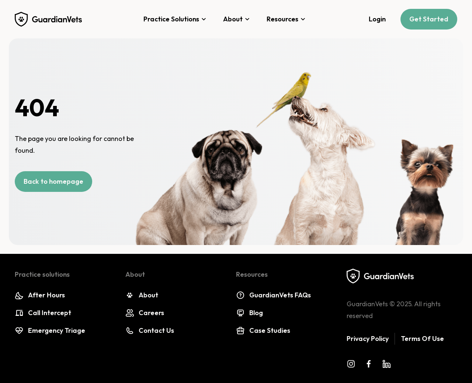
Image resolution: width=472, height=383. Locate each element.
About (237, 19)
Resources (287, 19)
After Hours (40, 295)
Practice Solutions (175, 19)
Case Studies (263, 330)
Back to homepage (53, 181)
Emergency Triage (50, 330)
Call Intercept (43, 312)
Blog (249, 312)
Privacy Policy (368, 338)
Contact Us (149, 330)
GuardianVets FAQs (273, 295)
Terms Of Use (422, 338)
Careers (144, 312)
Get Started (428, 19)
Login (377, 19)
